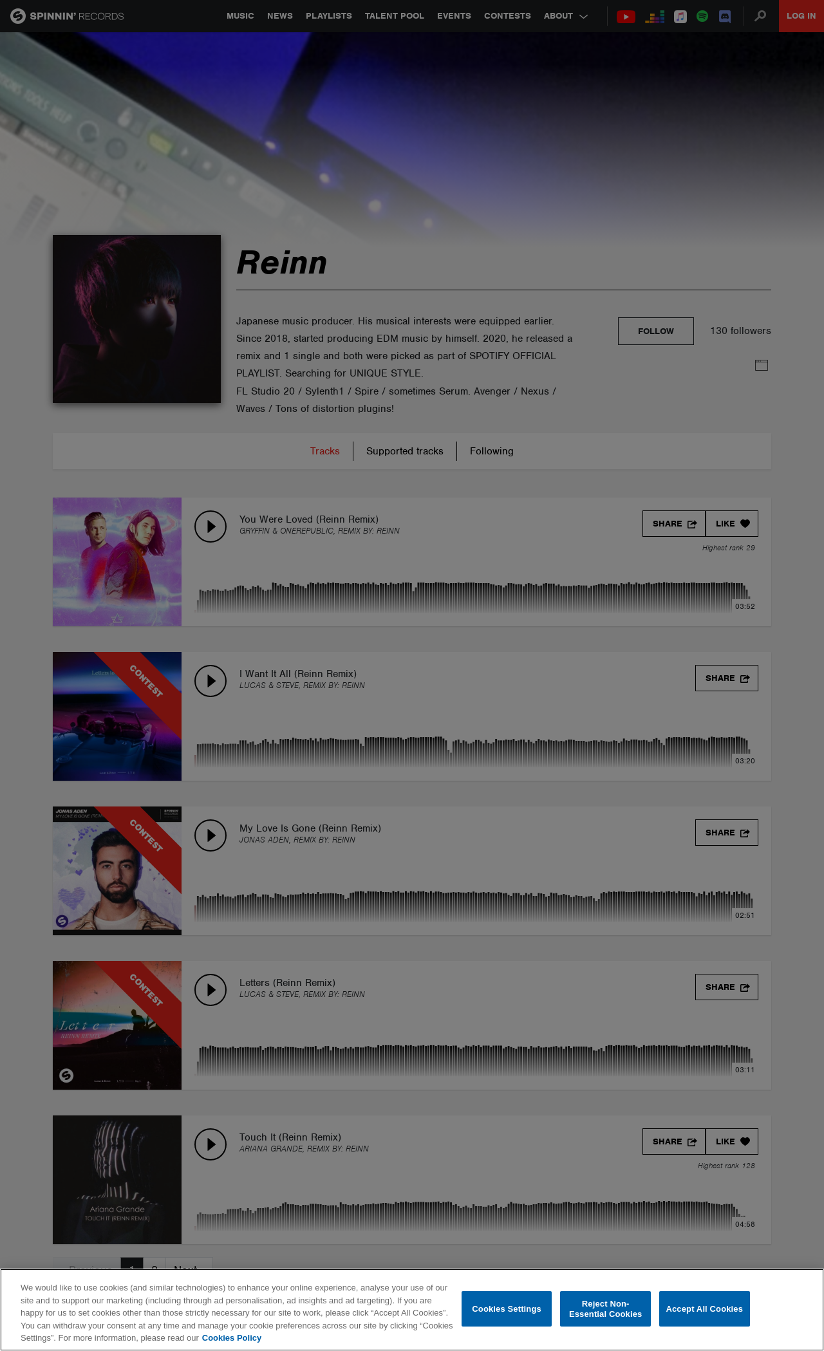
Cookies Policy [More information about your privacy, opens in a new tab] (231, 1338)
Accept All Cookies (704, 1309)
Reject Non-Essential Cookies (605, 1309)
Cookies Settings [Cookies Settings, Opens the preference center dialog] (506, 1309)
